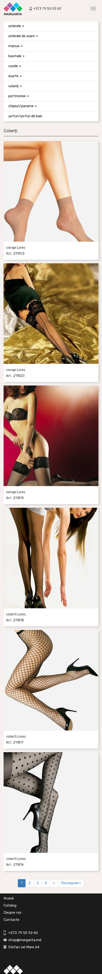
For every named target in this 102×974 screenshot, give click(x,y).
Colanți (15, 86)
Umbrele (16, 26)
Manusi (15, 46)
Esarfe (15, 76)
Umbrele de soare (23, 36)
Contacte (11, 920)
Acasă (9, 898)
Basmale (16, 56)
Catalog (10, 905)
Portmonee (18, 96)
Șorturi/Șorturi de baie (25, 116)
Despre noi (12, 912)
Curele (14, 66)
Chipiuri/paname (22, 106)
